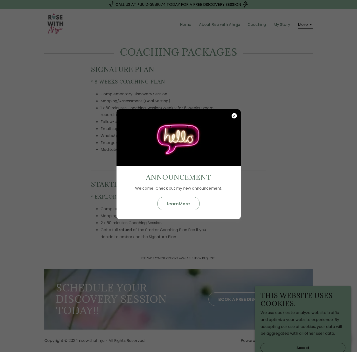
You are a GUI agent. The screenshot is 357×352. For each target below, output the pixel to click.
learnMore (178, 204)
